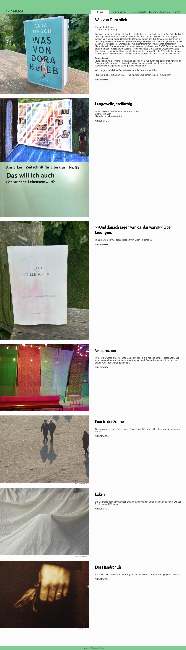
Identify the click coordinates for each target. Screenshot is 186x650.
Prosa (100, 12)
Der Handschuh (108, 567)
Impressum (86, 648)
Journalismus (119, 12)
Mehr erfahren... (102, 80)
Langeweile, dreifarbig (113, 104)
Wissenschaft (139, 12)
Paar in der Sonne (109, 422)
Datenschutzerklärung (98, 648)
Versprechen (105, 350)
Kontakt (177, 12)
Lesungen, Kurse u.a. (158, 12)
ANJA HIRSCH (14, 11)
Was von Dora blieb (111, 20)
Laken (100, 494)
